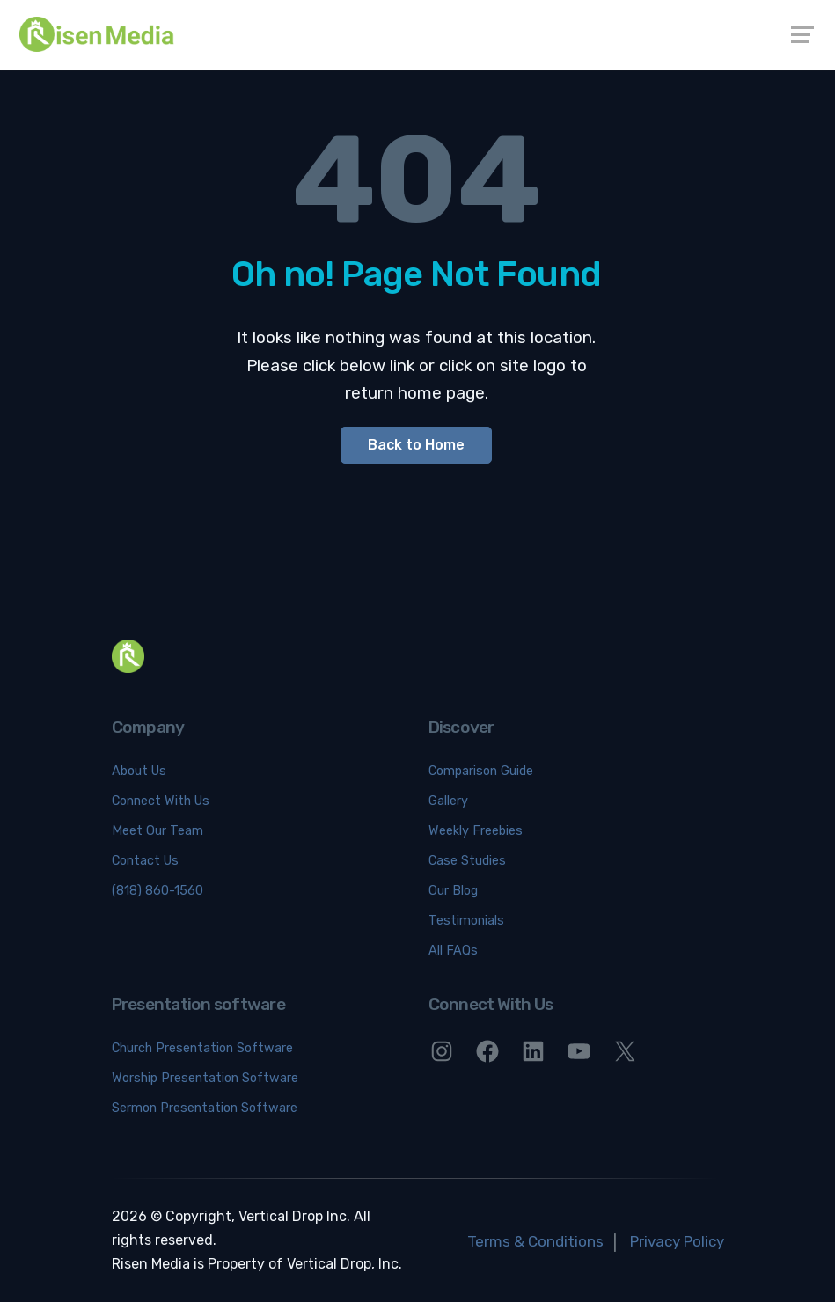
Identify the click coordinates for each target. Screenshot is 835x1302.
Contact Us (145, 860)
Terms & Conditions (535, 1241)
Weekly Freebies (475, 830)
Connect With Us (160, 801)
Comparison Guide (480, 771)
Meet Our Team (157, 830)
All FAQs (453, 950)
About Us (139, 771)
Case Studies (467, 860)
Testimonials (466, 920)
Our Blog (453, 890)
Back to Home (416, 444)
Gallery (448, 801)
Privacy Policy (677, 1241)
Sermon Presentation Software (204, 1108)
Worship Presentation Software (205, 1078)
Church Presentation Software (202, 1048)
